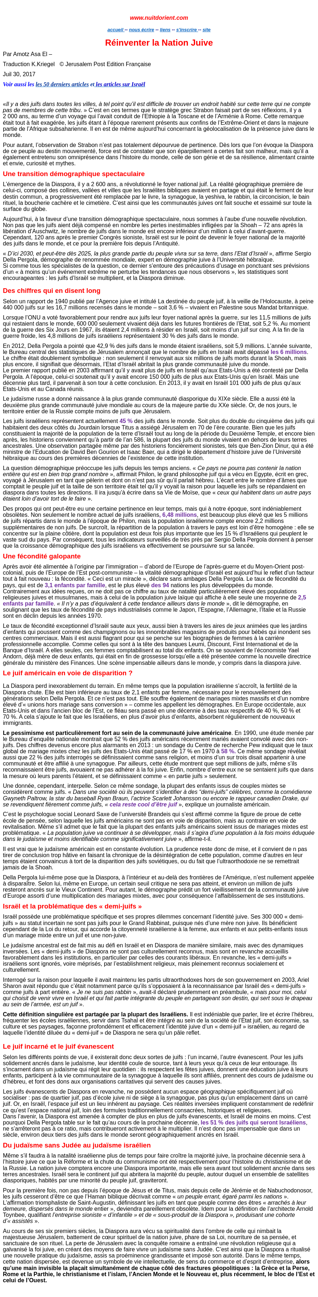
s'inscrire (187, 29)
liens (165, 29)
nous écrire (141, 29)
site (207, 29)
